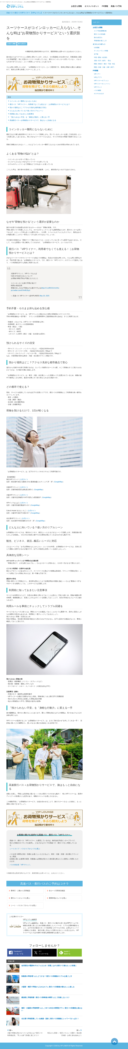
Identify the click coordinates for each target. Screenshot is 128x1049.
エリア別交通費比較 (100, 31)
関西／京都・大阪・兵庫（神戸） (104, 67)
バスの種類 (97, 90)
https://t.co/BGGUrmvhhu (50, 288)
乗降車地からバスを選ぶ (56, 898)
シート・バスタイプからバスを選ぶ (22, 905)
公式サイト (24, 479)
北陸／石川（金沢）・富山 (102, 60)
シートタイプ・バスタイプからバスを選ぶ (25, 849)
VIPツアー (97, 74)
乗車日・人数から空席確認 (19, 890)
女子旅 (96, 54)
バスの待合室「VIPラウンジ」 (20, 865)
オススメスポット (92, 6)
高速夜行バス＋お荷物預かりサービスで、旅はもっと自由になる (33, 120)
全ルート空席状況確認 (56, 890)
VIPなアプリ (98, 77)
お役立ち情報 (76, 6)
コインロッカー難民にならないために (23, 101)
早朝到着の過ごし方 (100, 40)
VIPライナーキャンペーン (102, 84)
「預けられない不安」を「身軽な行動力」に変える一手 (30, 117)
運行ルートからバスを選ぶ (19, 898)
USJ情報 (96, 47)
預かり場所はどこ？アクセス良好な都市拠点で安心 (28, 107)
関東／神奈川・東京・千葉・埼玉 (104, 64)
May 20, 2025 (44, 296)
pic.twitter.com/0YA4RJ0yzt (20, 290)
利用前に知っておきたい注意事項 (22, 114)
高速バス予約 (116, 6)
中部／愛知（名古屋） (101, 57)
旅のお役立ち (22, 44)
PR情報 (105, 6)
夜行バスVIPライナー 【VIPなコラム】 (29, 13)
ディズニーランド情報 (101, 51)
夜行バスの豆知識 (99, 34)
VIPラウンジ (98, 87)
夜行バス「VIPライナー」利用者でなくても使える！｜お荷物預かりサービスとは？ (40, 104)
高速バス (9, 13)
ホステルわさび (99, 93)
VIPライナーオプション (101, 80)
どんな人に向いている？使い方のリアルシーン (26, 111)
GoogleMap (58, 482)
